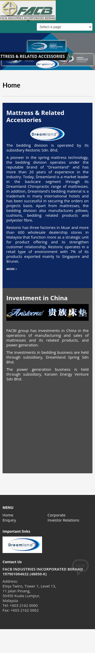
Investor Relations (63, 520)
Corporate (57, 514)
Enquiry (9, 520)
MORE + (11, 269)
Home (8, 514)
